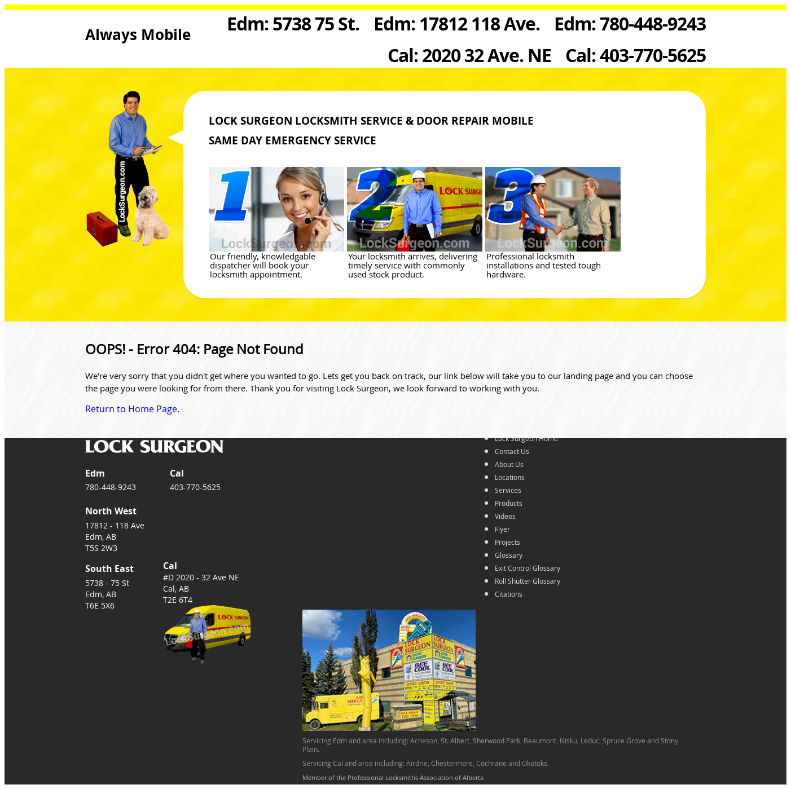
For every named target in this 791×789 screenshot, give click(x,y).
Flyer (502, 529)
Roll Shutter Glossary (527, 580)
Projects (507, 541)
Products (508, 503)
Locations (510, 477)
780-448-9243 (110, 487)
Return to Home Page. (132, 409)
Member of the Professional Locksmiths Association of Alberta (393, 777)
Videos (505, 516)
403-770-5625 (195, 487)
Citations (508, 593)
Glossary (508, 554)
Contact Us (512, 451)
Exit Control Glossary (527, 567)
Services (508, 490)
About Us (509, 464)
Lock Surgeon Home (526, 438)
